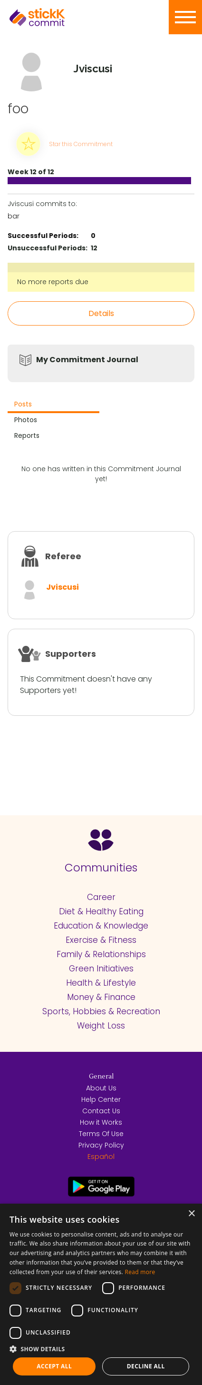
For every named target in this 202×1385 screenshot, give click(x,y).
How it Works (101, 1122)
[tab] (53, 405)
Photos (25, 420)
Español (101, 1156)
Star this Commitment (81, 144)
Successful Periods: (43, 235)
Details (101, 313)
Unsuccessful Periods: (47, 248)
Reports (26, 435)
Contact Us (101, 1111)
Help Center (101, 1099)
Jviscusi (62, 587)
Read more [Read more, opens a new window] (140, 1272)
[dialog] (101, 1294)
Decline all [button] (146, 1366)
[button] (101, 1349)
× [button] (191, 1213)
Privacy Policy (101, 1145)
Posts (23, 404)
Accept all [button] (54, 1366)
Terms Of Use (101, 1133)
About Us (101, 1088)
